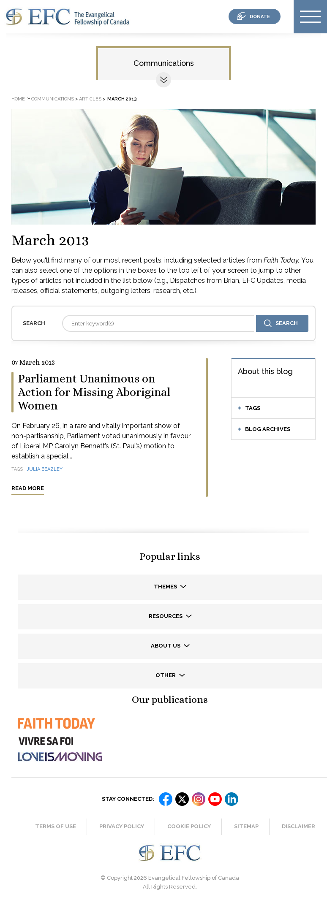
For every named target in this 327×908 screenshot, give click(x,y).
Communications (164, 63)
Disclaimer (298, 826)
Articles (90, 99)
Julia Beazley (45, 469)
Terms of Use (55, 826)
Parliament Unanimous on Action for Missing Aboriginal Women (94, 392)
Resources (166, 616)
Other (166, 675)
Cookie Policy (189, 826)
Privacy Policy (121, 826)
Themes (166, 586)
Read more (27, 488)
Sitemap (246, 826)
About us (166, 645)
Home (18, 99)
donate (260, 16)
